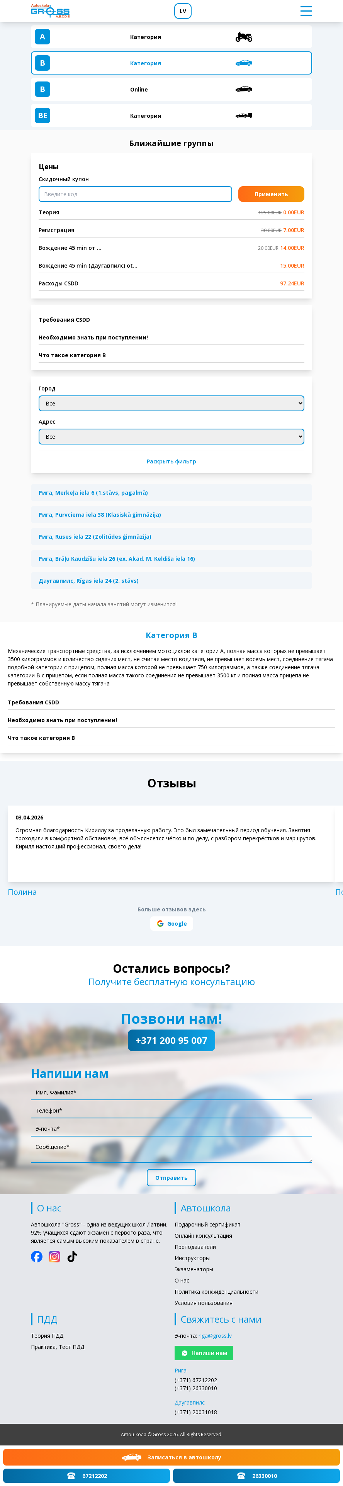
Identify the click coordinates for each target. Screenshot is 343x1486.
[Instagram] (54, 1256)
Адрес (47, 421)
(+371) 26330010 (196, 1388)
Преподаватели (195, 1246)
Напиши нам (204, 1353)
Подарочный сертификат (208, 1224)
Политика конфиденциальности (216, 1291)
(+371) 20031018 (196, 1412)
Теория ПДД (47, 1335)
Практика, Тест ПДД (57, 1346)
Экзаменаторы (194, 1269)
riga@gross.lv (215, 1335)
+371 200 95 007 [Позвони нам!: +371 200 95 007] (171, 1040)
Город (47, 388)
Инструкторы (192, 1258)
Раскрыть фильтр (171, 461)
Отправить (171, 1177)
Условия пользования (204, 1302)
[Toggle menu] (304, 11)
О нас (182, 1280)
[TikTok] (72, 1256)
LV (183, 11)
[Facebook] (36, 1256)
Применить (271, 194)
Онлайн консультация (203, 1235)
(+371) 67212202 (196, 1380)
